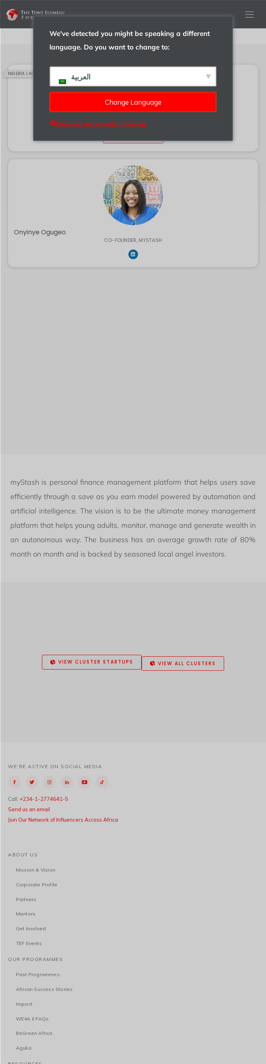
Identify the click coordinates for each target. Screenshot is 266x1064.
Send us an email (29, 809)
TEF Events (29, 943)
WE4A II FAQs (32, 1019)
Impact (24, 1004)
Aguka (24, 1048)
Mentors (25, 914)
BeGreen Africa (34, 1033)
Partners (26, 899)
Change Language (133, 101)
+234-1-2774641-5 (44, 799)
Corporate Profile (36, 885)
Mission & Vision (35, 870)
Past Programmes (38, 974)
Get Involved (31, 928)
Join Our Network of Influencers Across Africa (63, 819)
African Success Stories (44, 989)
